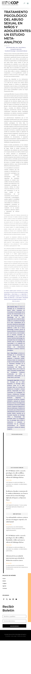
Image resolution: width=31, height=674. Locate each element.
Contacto (5, 588)
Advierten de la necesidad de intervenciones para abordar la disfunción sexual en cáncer (15, 558)
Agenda (4, 586)
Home (4, 578)
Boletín (4, 581)
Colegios (4, 583)
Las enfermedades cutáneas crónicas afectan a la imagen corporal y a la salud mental (17, 520)
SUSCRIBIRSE (14, 626)
